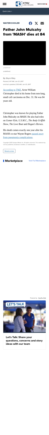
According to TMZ (12, 90)
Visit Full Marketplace (37, 161)
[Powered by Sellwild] (42, 298)
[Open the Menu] (4, 4)
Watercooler (11, 23)
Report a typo (9, 151)
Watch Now (42, 4)
